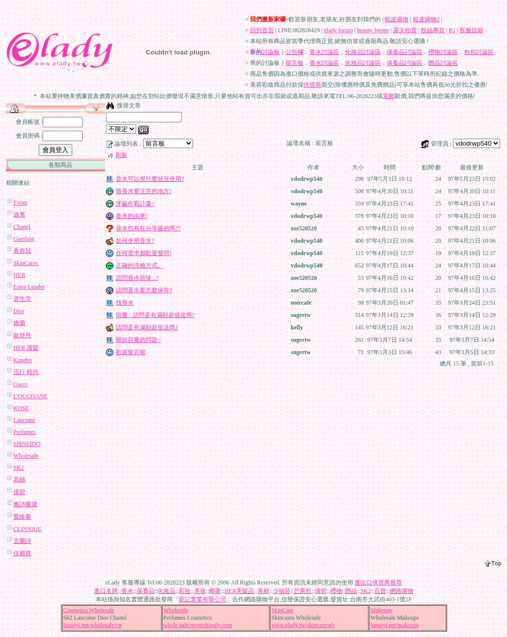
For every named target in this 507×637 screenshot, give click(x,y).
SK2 (18, 467)
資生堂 (22, 298)
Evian (20, 202)
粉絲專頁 (433, 30)
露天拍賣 (405, 30)
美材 (263, 590)
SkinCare (282, 610)
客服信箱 (471, 30)
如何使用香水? (135, 240)
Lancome (24, 420)
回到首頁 (262, 30)
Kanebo (22, 360)
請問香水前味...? (137, 277)
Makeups (381, 610)
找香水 (125, 302)
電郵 (389, 96)
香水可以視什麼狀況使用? (150, 178)
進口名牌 (106, 590)
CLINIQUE (27, 529)
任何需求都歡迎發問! (143, 253)
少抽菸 (282, 590)
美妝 (200, 590)
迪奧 (19, 214)
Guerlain (23, 238)
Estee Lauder (29, 286)
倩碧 (19, 491)
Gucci (20, 384)
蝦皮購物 (396, 19)
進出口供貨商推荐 (378, 582)
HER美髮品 (239, 590)
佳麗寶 (22, 553)
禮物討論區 (443, 52)
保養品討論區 (404, 52)
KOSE (21, 408)
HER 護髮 (26, 347)
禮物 (336, 590)
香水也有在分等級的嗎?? (148, 228)
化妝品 (166, 590)
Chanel (21, 226)
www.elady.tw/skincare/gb (302, 625)
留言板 (295, 62)
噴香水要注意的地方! (143, 191)
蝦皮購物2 (426, 19)
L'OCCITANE (30, 396)
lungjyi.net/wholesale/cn (92, 625)
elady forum (338, 30)
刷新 (121, 155)
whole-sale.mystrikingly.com (197, 625)
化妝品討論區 (363, 52)
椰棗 (215, 590)
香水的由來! (132, 215)
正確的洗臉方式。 (139, 265)
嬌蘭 (19, 322)
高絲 (19, 479)
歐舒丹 (22, 335)
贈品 (351, 590)
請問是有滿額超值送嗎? (147, 327)
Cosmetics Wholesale (88, 610)
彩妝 (185, 590)
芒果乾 (302, 590)
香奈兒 (22, 250)
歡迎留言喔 (131, 352)
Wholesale (26, 455)
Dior (18, 311)
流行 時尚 (26, 372)
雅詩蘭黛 (25, 504)
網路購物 (401, 590)
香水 (127, 590)
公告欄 (295, 52)
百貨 (380, 590)
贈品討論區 (443, 62)
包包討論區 (479, 52)
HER (19, 274)
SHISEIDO (27, 443)
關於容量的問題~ (138, 339)
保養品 (145, 590)
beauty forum (373, 30)
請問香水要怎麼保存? (144, 290)
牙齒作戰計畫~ (135, 203)
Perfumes (24, 431)
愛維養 (22, 516)
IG (452, 30)
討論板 (271, 52)
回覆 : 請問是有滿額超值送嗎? (155, 315)
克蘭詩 (22, 540)
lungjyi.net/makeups (394, 625)
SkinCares (25, 263)
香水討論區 (324, 52)
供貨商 (312, 84)
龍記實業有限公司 (202, 599)
